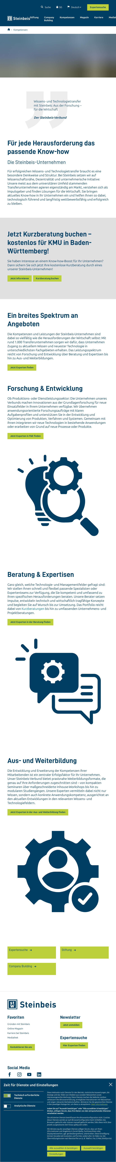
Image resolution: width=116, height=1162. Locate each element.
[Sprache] (76, 7)
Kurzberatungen (33, 609)
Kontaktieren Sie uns (21, 1047)
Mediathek (12, 1037)
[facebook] (9, 1075)
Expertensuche (98, 7)
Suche (47, 7)
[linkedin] (39, 1075)
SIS (60, 7)
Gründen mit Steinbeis (18, 1024)
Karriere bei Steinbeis (18, 1033)
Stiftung (34, 17)
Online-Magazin (15, 1028)
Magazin (84, 17)
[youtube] (29, 1075)
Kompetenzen (67, 17)
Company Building (49, 19)
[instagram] (19, 1075)
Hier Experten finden (74, 1045)
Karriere (98, 17)
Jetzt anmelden (71, 1025)
